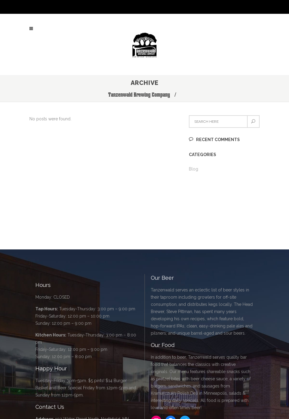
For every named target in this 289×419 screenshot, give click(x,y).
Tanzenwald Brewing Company (139, 94)
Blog (193, 169)
